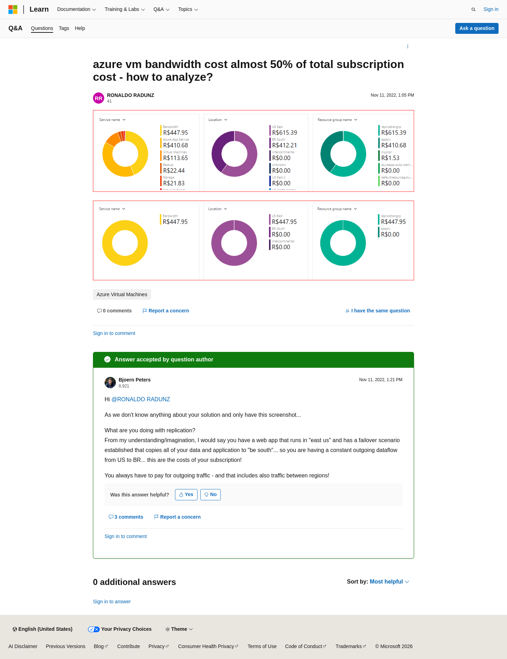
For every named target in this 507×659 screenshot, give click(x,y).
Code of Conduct (303, 646)
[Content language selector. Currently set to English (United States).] (42, 629)
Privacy (157, 646)
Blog (99, 646)
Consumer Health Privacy (206, 646)
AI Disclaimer (22, 646)
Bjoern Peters (135, 380)
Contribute (128, 646)
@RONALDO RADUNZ (141, 399)
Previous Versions (65, 646)
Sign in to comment (114, 333)
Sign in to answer (112, 601)
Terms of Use (262, 646)
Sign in (491, 9)
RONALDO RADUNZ (130, 95)
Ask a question (477, 28)
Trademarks (349, 646)
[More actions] (408, 46)
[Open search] (474, 9)
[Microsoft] (13, 9)
